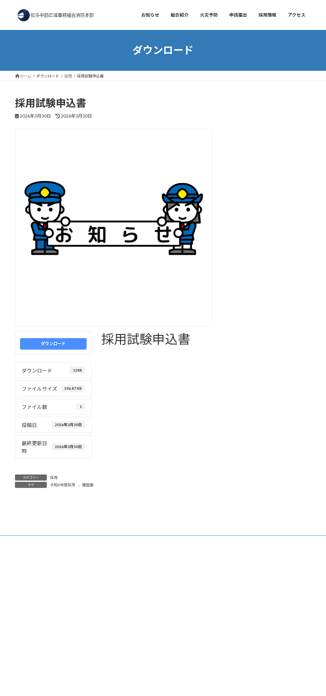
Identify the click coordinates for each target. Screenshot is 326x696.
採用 (54, 477)
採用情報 (83, 528)
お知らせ (28, 528)
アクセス (56, 528)
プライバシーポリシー (123, 528)
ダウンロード (53, 343)
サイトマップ (165, 528)
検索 (92, 555)
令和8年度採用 (117, 353)
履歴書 (145, 353)
